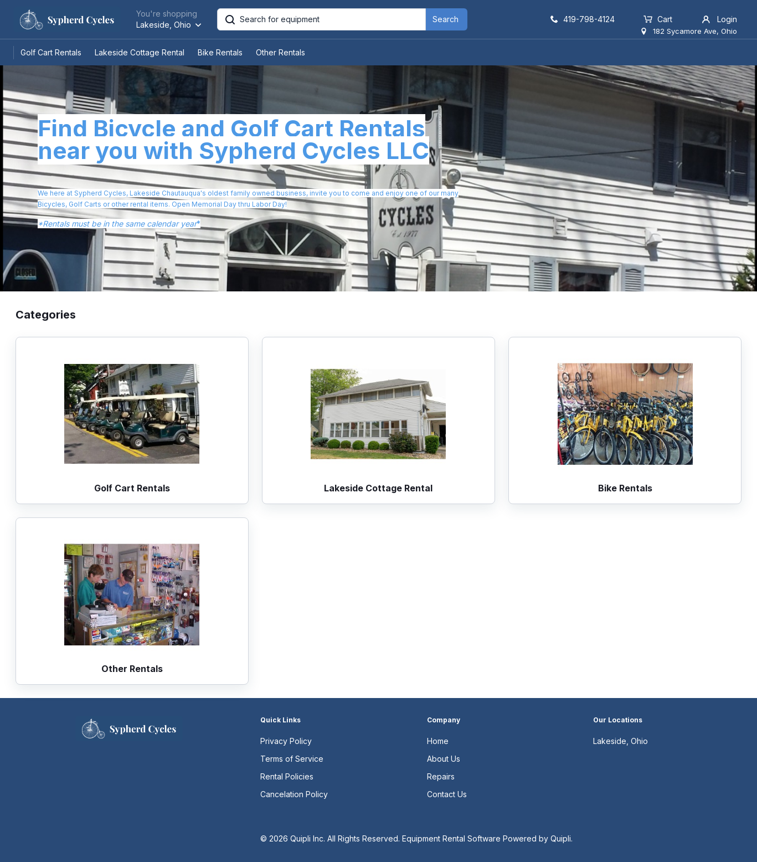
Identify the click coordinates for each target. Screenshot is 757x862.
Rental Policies (286, 776)
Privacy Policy (286, 741)
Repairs (441, 776)
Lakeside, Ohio (620, 741)
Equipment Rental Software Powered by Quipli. (487, 838)
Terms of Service (291, 758)
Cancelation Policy (294, 794)
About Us (443, 758)
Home (438, 741)
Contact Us (447, 794)
